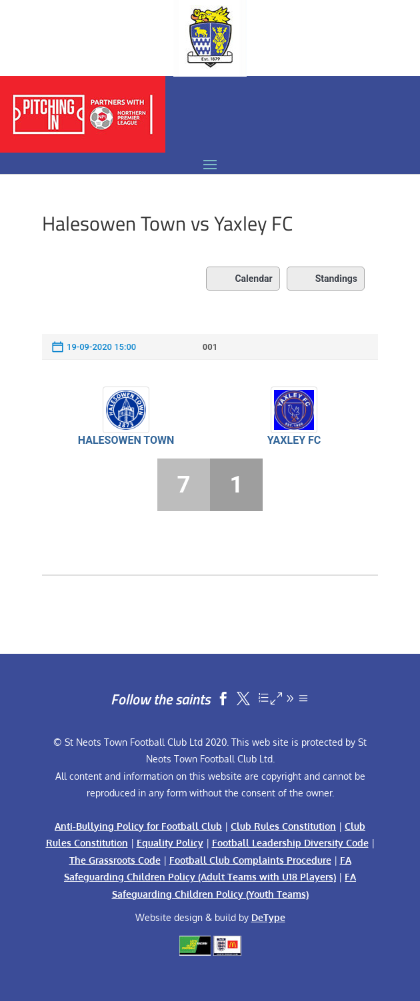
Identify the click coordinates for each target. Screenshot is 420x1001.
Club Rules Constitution (283, 826)
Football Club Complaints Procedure (250, 860)
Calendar (242, 279)
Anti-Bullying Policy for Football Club (138, 826)
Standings (325, 279)
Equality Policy (170, 842)
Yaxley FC (294, 440)
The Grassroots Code (115, 860)
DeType (268, 917)
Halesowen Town (126, 440)
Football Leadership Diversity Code (290, 842)
